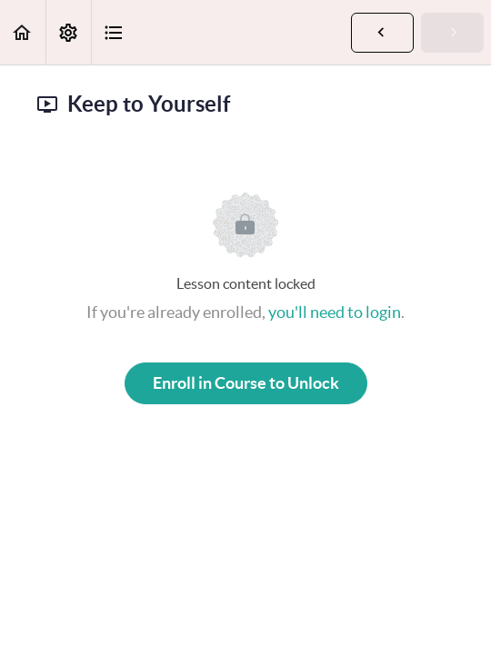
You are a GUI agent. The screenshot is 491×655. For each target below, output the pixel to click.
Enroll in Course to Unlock (246, 382)
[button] (22, 32)
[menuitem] (68, 32)
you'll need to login (334, 312)
